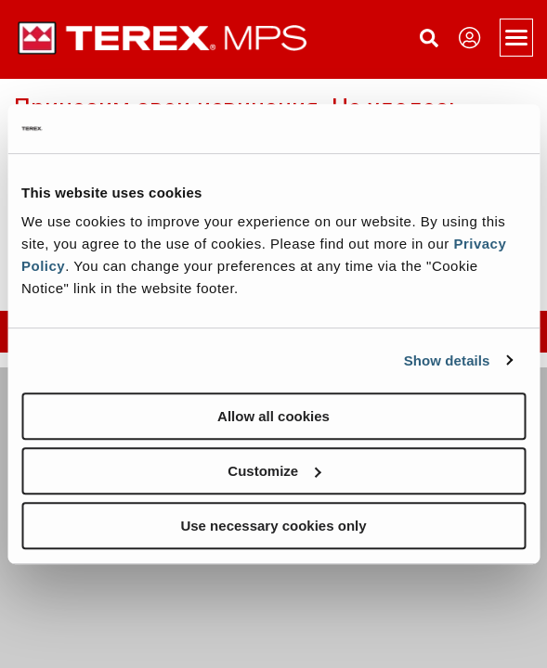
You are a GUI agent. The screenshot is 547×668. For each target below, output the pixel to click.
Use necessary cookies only (273, 525)
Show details (447, 360)
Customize (274, 471)
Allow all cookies (273, 416)
